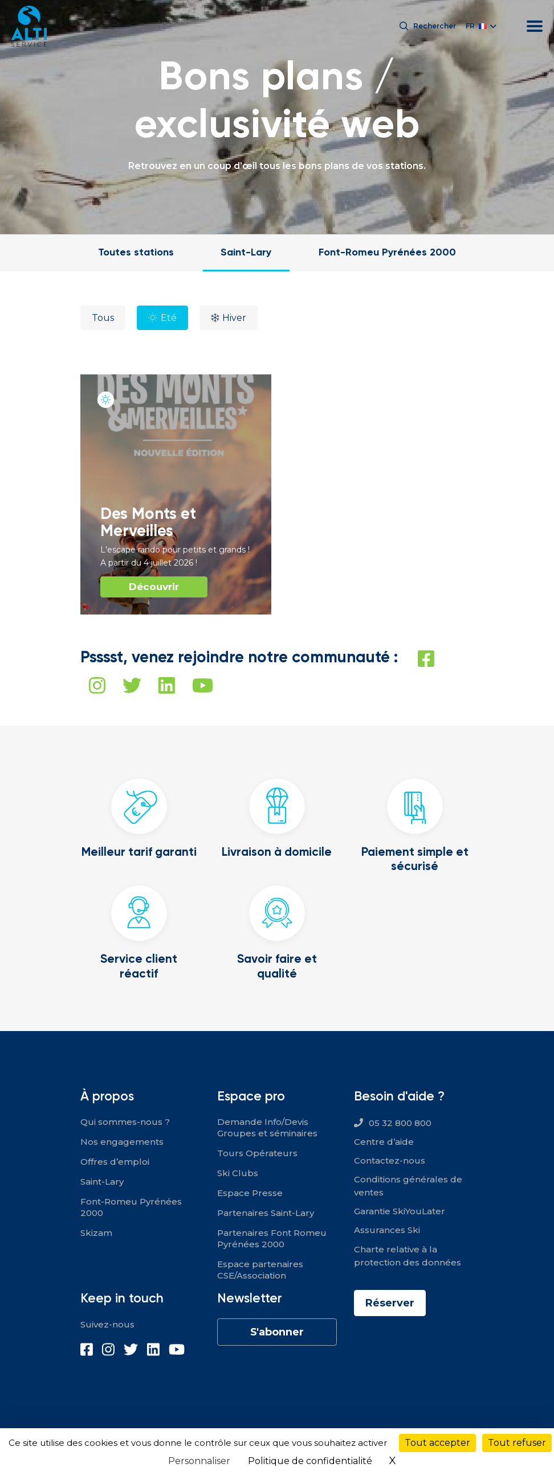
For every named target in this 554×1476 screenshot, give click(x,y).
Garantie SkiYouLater (399, 1211)
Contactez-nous (389, 1160)
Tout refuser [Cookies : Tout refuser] (517, 1442)
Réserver (389, 1303)
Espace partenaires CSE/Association (260, 1270)
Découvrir (154, 586)
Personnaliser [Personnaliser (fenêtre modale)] (199, 1461)
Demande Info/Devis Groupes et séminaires (267, 1127)
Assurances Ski (387, 1229)
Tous (103, 317)
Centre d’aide (384, 1141)
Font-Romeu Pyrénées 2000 (387, 251)
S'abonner (277, 1332)
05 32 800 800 (400, 1123)
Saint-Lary (246, 251)
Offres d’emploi (114, 1161)
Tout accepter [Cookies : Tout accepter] (437, 1442)
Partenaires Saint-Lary (265, 1212)
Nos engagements (122, 1141)
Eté (169, 317)
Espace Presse (250, 1193)
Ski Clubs (237, 1173)
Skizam (96, 1232)
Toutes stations (136, 251)
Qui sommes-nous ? (125, 1121)
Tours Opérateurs (257, 1153)
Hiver (234, 317)
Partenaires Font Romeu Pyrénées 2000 (272, 1238)
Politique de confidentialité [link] (310, 1461)
